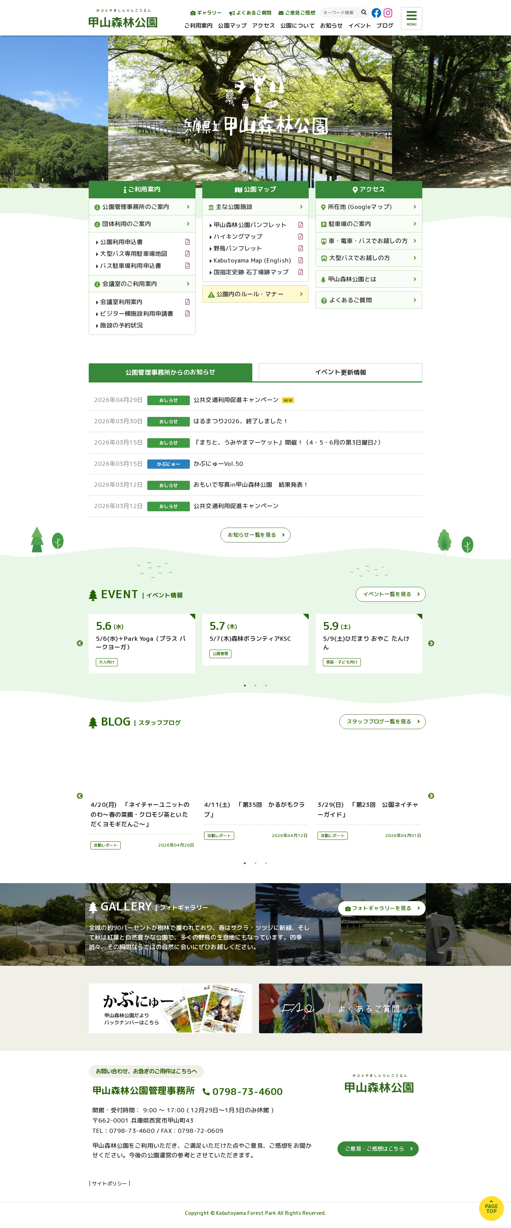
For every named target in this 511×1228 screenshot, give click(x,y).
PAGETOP (491, 1209)
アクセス (263, 25)
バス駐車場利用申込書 (128, 265)
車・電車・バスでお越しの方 (364, 241)
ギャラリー (206, 12)
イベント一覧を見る (387, 594)
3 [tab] (266, 685)
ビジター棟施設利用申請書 (134, 313)
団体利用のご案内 (122, 224)
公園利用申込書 (119, 242)
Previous (79, 643)
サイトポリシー (109, 1183)
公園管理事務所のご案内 (131, 207)
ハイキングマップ (236, 236)
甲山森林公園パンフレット (248, 225)
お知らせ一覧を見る (252, 535)
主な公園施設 (230, 207)
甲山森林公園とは (349, 279)
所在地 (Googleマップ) (356, 207)
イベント (359, 25)
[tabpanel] (142, 643)
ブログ (385, 25)
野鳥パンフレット (236, 248)
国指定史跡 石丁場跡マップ (249, 272)
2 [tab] (255, 685)
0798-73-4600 (248, 1091)
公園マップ (232, 25)
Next (431, 643)
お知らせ (331, 25)
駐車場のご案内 (346, 224)
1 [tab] (244, 685)
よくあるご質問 (250, 12)
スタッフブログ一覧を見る (379, 721)
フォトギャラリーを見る (378, 908)
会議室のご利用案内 (125, 284)
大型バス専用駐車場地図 (131, 253)
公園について (297, 25)
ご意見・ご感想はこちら (374, 1148)
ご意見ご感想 (297, 12)
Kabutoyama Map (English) (250, 260)
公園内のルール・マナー (246, 294)
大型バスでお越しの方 (355, 258)
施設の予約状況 (119, 325)
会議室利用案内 (119, 302)
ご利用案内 (198, 25)
